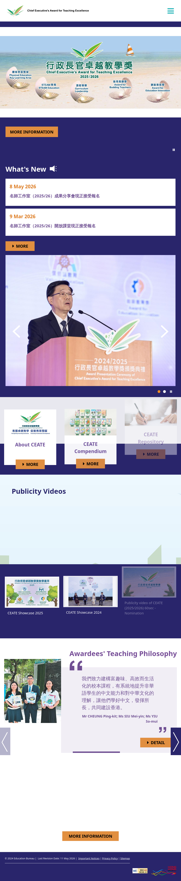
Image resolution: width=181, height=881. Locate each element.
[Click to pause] (173, 150)
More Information (32, 132)
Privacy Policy (110, 858)
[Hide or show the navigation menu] (170, 11)
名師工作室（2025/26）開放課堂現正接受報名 (47, 226)
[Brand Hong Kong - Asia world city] (163, 870)
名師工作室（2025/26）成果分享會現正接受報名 (49, 196)
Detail (161, 742)
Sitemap (125, 858)
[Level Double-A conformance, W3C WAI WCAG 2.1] (140, 870)
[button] (16, 331)
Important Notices (88, 858)
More (25, 246)
